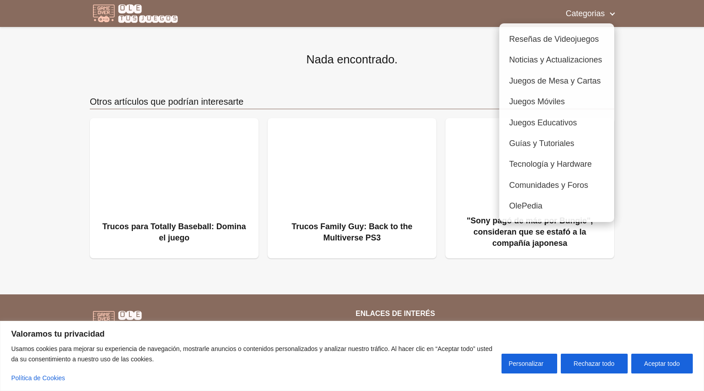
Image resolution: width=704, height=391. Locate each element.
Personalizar (526, 363)
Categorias (585, 13)
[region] (352, 356)
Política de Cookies (38, 378)
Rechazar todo (594, 363)
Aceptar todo (662, 363)
